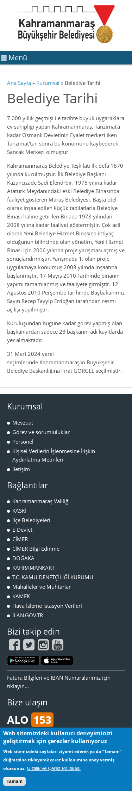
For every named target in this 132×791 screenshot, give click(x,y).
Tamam (14, 781)
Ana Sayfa (19, 82)
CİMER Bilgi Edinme (35, 548)
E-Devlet (22, 529)
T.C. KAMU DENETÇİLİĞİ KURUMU (52, 577)
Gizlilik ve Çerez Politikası (54, 768)
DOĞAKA (23, 558)
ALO (30, 720)
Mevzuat (22, 422)
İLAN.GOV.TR (27, 615)
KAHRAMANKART (33, 567)
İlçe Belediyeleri (31, 520)
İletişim (21, 468)
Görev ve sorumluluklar (41, 431)
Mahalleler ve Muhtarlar (41, 586)
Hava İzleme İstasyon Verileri (47, 605)
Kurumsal (47, 82)
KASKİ (19, 510)
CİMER (20, 539)
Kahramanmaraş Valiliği (41, 501)
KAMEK (21, 596)
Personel (22, 441)
